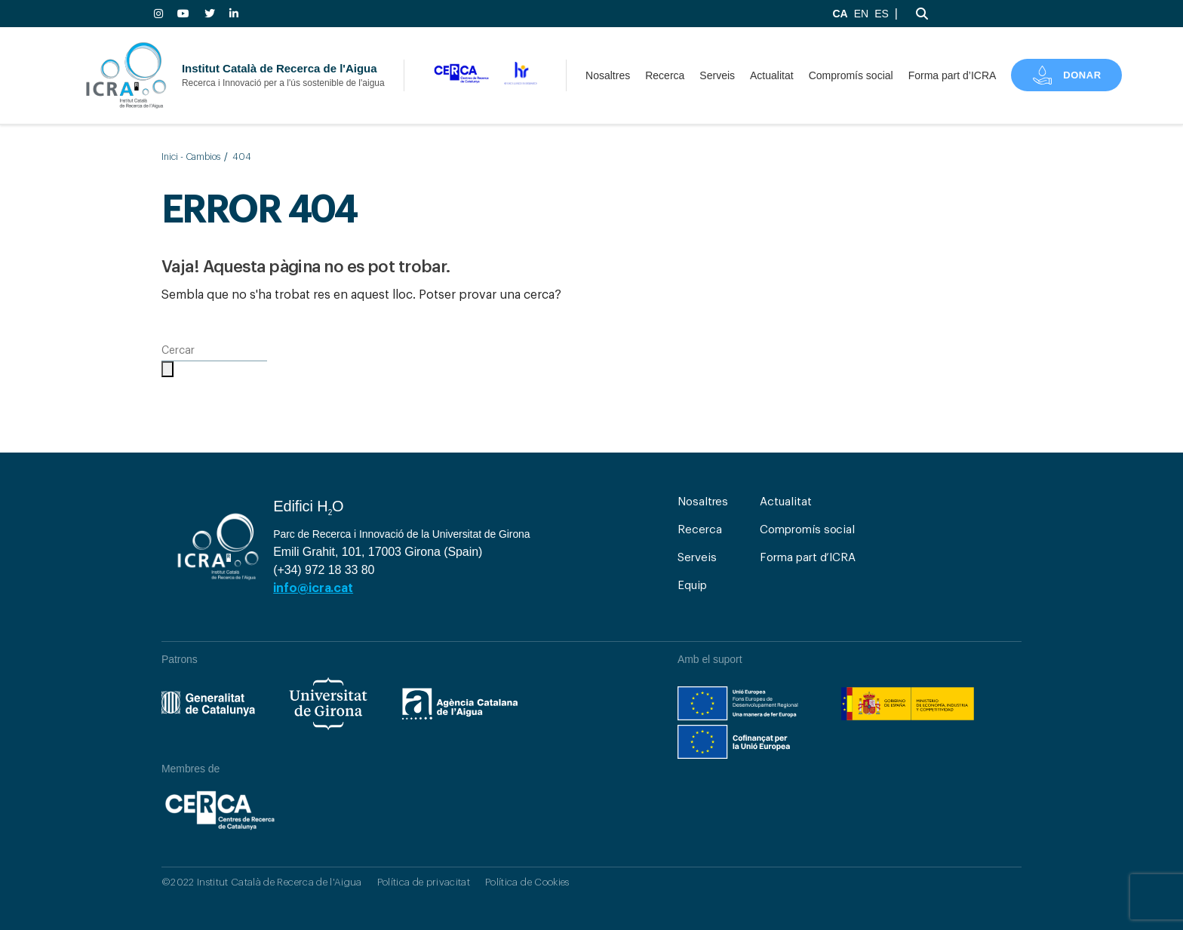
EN (861, 14)
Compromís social (851, 75)
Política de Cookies (527, 882)
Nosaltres (607, 75)
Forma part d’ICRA (952, 75)
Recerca (664, 75)
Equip (692, 585)
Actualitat (772, 75)
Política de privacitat (423, 882)
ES (881, 14)
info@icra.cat (313, 588)
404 (241, 156)
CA (839, 14)
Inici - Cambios (190, 156)
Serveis (717, 75)
